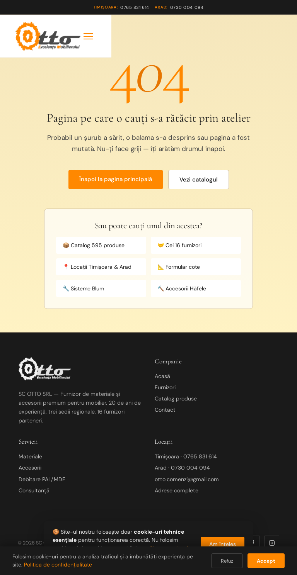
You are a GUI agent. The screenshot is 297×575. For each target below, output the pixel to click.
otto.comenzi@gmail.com (187, 479)
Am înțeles (222, 544)
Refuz (227, 561)
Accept (266, 561)
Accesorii (30, 467)
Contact (165, 409)
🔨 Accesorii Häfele (181, 288)
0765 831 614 (121, 7)
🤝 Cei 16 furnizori (179, 245)
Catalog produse (176, 398)
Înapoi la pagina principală (115, 179)
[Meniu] (88, 36)
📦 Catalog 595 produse (94, 245)
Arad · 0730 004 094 (182, 467)
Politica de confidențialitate (58, 564)
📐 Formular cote (178, 266)
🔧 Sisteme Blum (83, 288)
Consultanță (34, 490)
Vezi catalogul (198, 179)
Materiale (30, 456)
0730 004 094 (179, 7)
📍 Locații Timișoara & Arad (97, 266)
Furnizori (165, 387)
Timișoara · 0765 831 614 (186, 456)
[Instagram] (272, 543)
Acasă (162, 376)
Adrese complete (176, 490)
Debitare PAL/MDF (42, 479)
